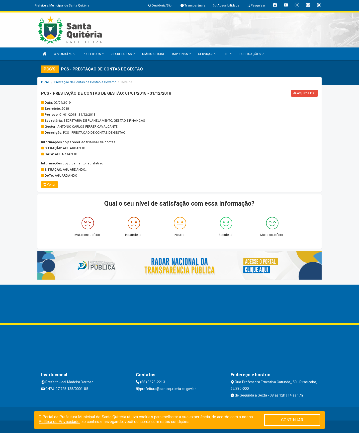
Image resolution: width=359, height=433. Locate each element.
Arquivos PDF (304, 93)
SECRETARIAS (123, 54)
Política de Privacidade (59, 421)
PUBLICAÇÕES (252, 54)
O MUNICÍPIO (64, 54)
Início (45, 82)
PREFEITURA (93, 54)
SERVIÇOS (207, 54)
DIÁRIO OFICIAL (153, 54)
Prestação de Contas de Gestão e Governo (85, 82)
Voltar (49, 184)
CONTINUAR (292, 420)
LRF (228, 54)
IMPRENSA (181, 54)
